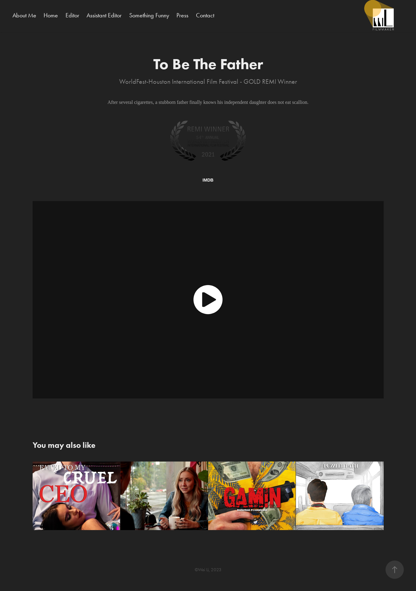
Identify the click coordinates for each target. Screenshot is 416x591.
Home (51, 15)
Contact (205, 15)
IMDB (208, 180)
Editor (72, 15)
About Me (24, 15)
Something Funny (149, 15)
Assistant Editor (104, 15)
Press (182, 15)
